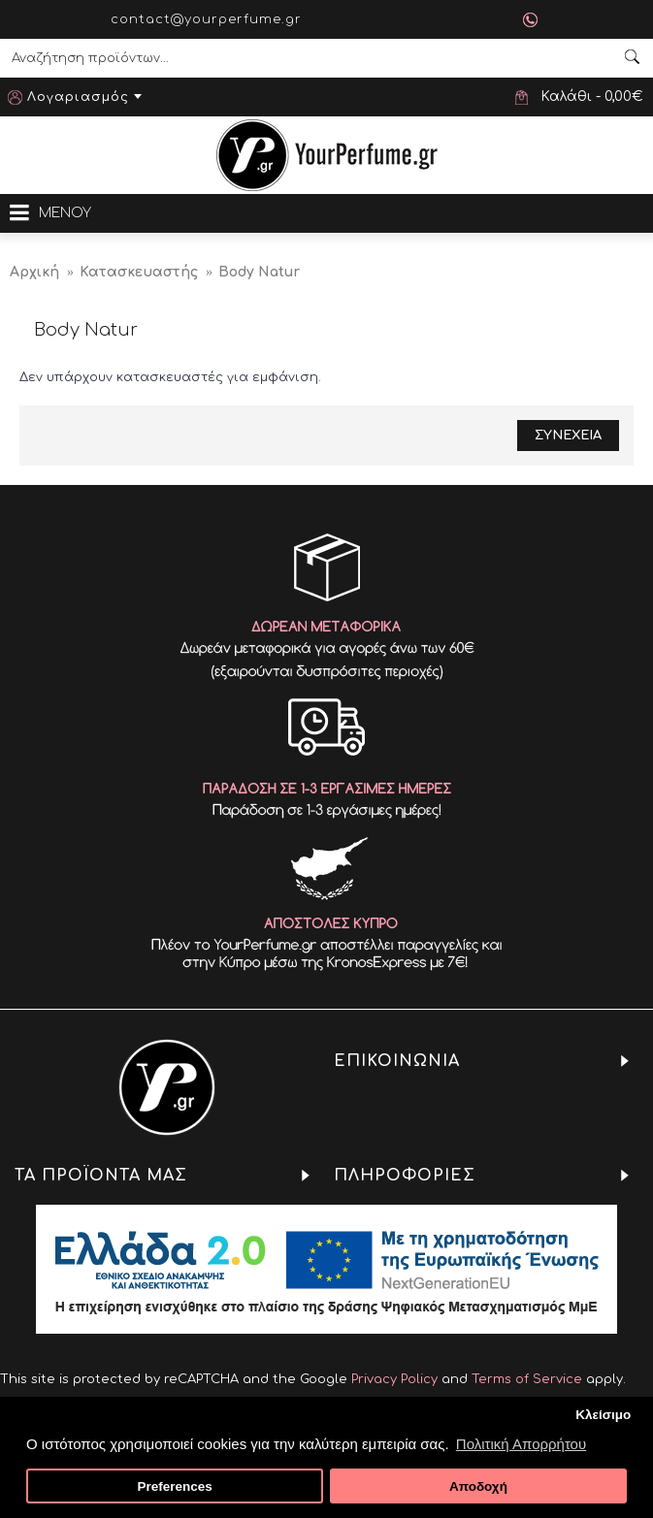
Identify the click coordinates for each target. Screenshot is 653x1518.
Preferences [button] (174, 1486)
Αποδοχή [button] (478, 1486)
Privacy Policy (394, 1379)
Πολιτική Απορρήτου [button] (521, 1444)
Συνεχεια (568, 435)
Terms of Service (527, 1379)
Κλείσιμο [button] (603, 1414)
